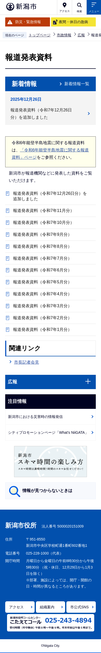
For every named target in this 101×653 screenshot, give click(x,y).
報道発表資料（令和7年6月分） (42, 270)
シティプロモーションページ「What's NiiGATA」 (48, 432)
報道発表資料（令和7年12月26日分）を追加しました (41, 113)
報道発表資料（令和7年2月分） (42, 318)
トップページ (40, 35)
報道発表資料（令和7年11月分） (43, 210)
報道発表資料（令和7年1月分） (42, 329)
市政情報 (64, 35)
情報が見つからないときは (47, 490)
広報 (81, 35)
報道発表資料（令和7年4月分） (42, 294)
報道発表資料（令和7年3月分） (42, 306)
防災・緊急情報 (28, 22)
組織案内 (47, 607)
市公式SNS (79, 607)
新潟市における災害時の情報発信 (35, 417)
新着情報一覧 (76, 84)
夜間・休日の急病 (73, 22)
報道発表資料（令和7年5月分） (42, 282)
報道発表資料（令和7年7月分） (42, 258)
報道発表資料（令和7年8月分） (42, 246)
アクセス (16, 607)
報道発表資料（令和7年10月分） (43, 222)
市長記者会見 (26, 362)
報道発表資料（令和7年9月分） (42, 234)
